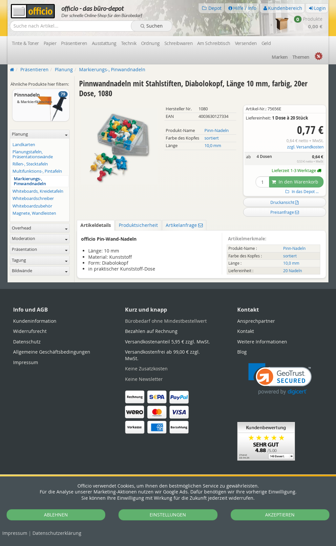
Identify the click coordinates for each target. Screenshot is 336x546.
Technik (128, 43)
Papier (50, 43)
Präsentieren (74, 43)
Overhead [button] (40, 228)
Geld (266, 43)
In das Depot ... (301, 191)
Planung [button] (40, 134)
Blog (242, 352)
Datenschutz (56, 533)
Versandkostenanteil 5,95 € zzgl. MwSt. (167, 342)
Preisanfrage (284, 212)
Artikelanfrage (184, 225)
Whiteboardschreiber (33, 198)
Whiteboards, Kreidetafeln (37, 191)
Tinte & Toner (25, 43)
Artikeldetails (95, 225)
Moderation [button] (40, 238)
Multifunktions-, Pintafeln (37, 171)
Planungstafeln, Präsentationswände (32, 154)
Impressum (14, 533)
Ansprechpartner (256, 321)
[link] (280, 379)
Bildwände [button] (40, 270)
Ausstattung (104, 43)
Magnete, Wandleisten (34, 213)
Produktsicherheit (138, 225)
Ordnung (150, 43)
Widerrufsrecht (30, 331)
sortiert (211, 138)
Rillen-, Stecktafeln (30, 164)
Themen (300, 57)
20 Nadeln (292, 270)
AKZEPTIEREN (280, 515)
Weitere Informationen (262, 342)
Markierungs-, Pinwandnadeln (30, 181)
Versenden (246, 43)
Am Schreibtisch (213, 43)
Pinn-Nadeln (216, 130)
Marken (280, 57)
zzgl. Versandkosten (305, 146)
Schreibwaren (178, 43)
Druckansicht (284, 202)
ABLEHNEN (56, 515)
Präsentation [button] (40, 249)
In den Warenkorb (295, 182)
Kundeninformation (34, 321)
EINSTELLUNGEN (168, 515)
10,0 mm (212, 145)
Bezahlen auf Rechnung (151, 331)
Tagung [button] (40, 260)
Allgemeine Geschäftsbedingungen (51, 352)
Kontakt (245, 331)
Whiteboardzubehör (32, 206)
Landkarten (23, 144)
